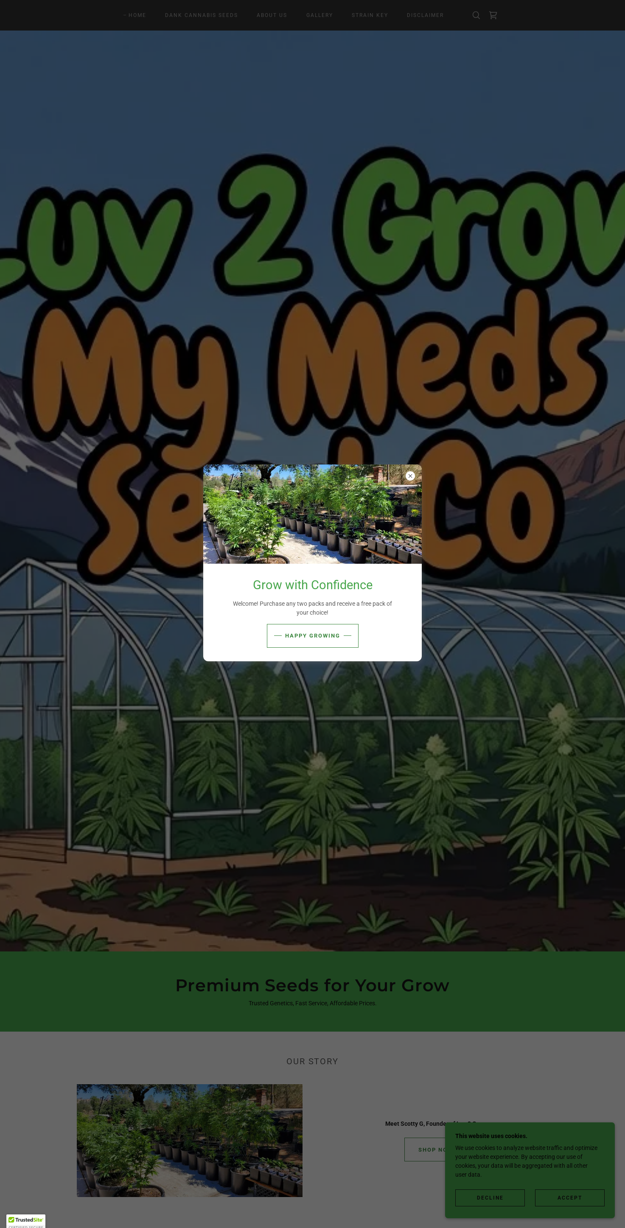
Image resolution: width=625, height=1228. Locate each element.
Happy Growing (312, 635)
